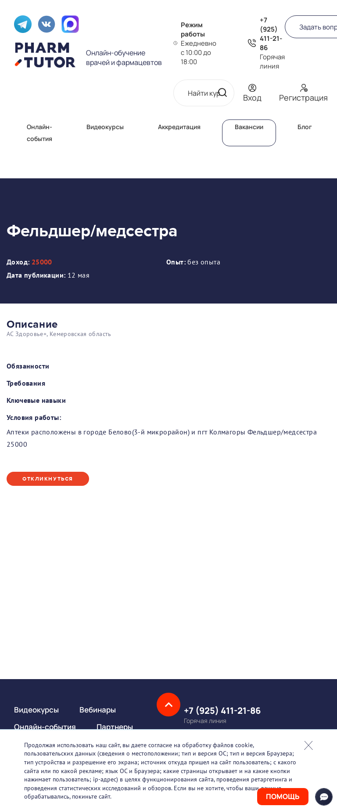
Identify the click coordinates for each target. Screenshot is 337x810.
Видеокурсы (105, 127)
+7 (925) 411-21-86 (271, 33)
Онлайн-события (45, 727)
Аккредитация (179, 127)
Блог (305, 127)
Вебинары (97, 710)
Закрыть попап (308, 745)
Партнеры (115, 727)
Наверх (168, 704)
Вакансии (249, 127)
